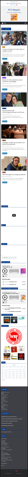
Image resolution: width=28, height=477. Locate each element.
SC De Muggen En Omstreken (6, 431)
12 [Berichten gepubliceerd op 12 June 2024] (9, 372)
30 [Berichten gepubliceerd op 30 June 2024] (24, 377)
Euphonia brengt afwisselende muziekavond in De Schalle (11, 418)
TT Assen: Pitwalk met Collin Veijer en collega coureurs (13, 50)
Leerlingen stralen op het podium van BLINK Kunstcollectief (13, 143)
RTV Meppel (14, 9)
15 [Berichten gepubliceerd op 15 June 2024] (20, 372)
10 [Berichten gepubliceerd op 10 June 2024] (2, 372)
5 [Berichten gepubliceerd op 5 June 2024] (9, 370)
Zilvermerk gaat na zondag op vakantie (14, 174)
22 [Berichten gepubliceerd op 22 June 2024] (20, 374)
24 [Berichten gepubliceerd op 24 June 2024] (2, 377)
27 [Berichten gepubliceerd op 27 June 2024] (13, 377)
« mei (2, 379)
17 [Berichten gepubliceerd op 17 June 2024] (2, 374)
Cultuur (4, 140)
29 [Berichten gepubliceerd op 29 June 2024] (20, 377)
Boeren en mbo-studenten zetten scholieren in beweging (12, 80)
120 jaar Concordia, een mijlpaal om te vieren (9, 421)
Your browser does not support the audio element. (9, 257)
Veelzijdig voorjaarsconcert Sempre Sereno (9, 416)
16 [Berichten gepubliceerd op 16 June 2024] (24, 372)
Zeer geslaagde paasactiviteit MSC (15, 3)
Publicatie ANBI (4, 438)
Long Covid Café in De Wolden (6, 423)
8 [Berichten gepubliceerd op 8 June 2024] (20, 370)
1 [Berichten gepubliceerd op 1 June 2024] (20, 368)
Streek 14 (2, 465)
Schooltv (4, 77)
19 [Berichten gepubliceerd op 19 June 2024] (9, 374)
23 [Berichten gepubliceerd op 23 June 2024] (24, 374)
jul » (4, 379)
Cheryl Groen (10, 52)
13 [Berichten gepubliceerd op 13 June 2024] (13, 372)
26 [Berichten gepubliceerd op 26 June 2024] (9, 377)
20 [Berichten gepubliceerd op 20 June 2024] (13, 374)
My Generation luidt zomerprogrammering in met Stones (13, 111)
